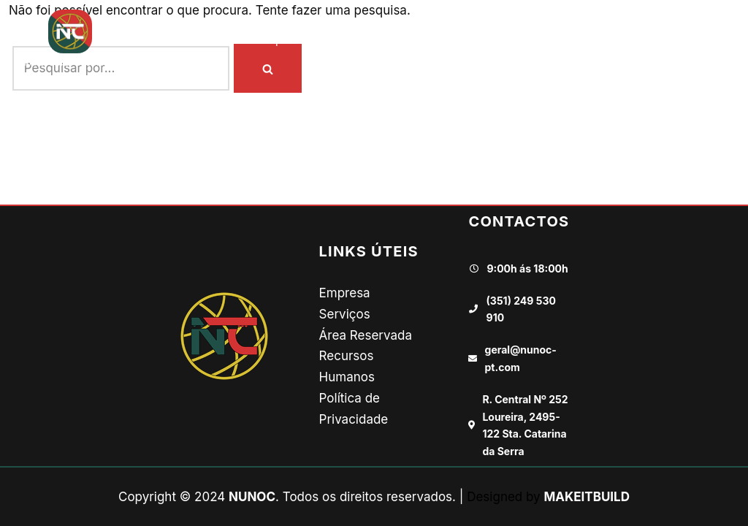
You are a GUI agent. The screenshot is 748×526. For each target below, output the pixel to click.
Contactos (650, 40)
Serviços (344, 314)
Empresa (283, 40)
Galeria (445, 40)
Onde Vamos (366, 40)
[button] (723, 39)
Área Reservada (365, 335)
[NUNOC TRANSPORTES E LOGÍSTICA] (70, 39)
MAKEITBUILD (586, 496)
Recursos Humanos (542, 40)
